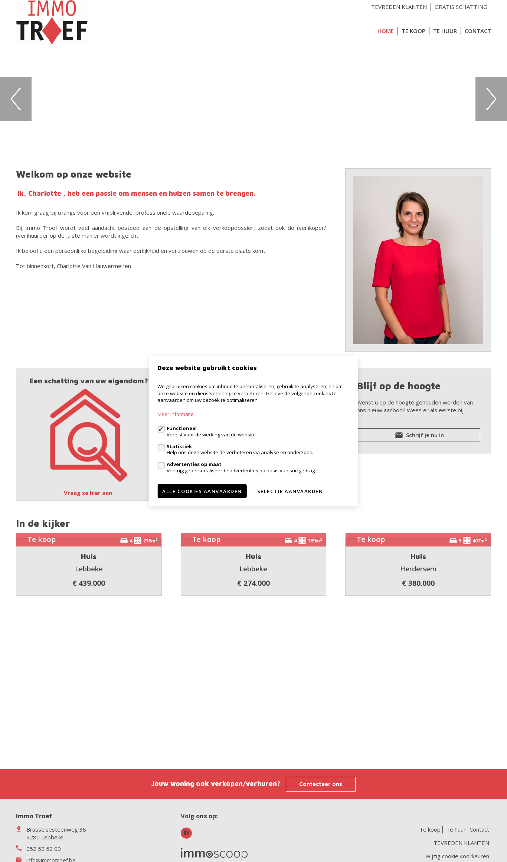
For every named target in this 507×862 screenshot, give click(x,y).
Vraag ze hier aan (89, 492)
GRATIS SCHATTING (461, 6)
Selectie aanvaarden (290, 491)
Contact (478, 30)
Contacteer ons (320, 784)
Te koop (413, 30)
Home (385, 30)
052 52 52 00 (43, 848)
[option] (253, 99)
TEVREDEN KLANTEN (399, 6)
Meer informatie (175, 414)
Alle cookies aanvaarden (202, 491)
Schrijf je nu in (418, 436)
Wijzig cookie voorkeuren (457, 856)
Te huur (445, 30)
